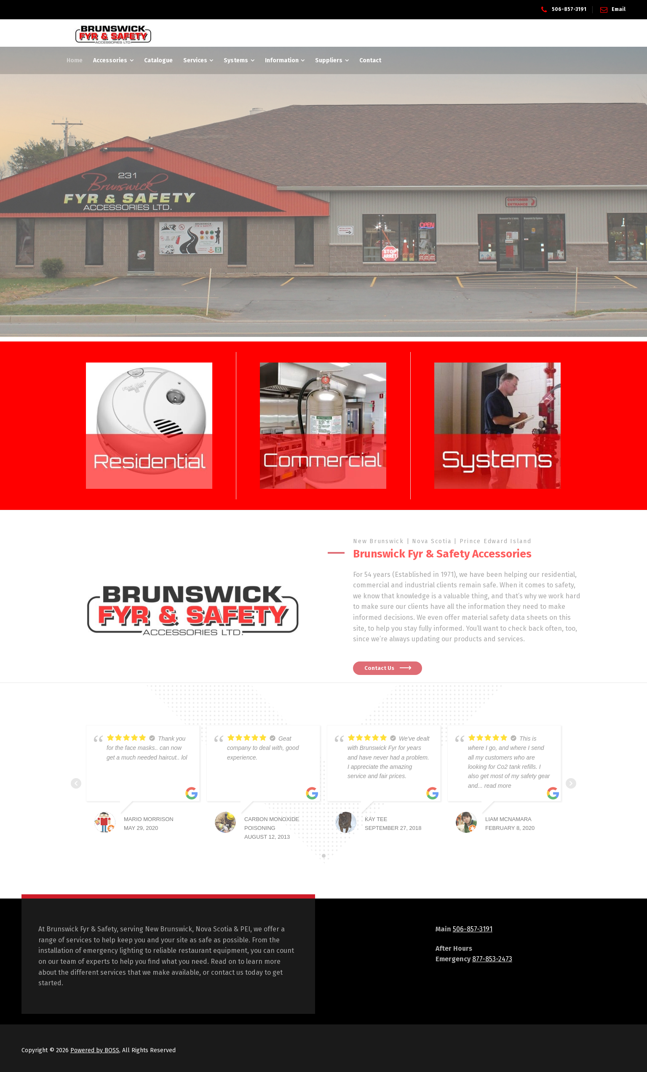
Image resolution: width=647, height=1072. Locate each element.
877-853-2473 (492, 959)
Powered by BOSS (94, 1050)
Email (619, 9)
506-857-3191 (569, 9)
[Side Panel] (574, 33)
